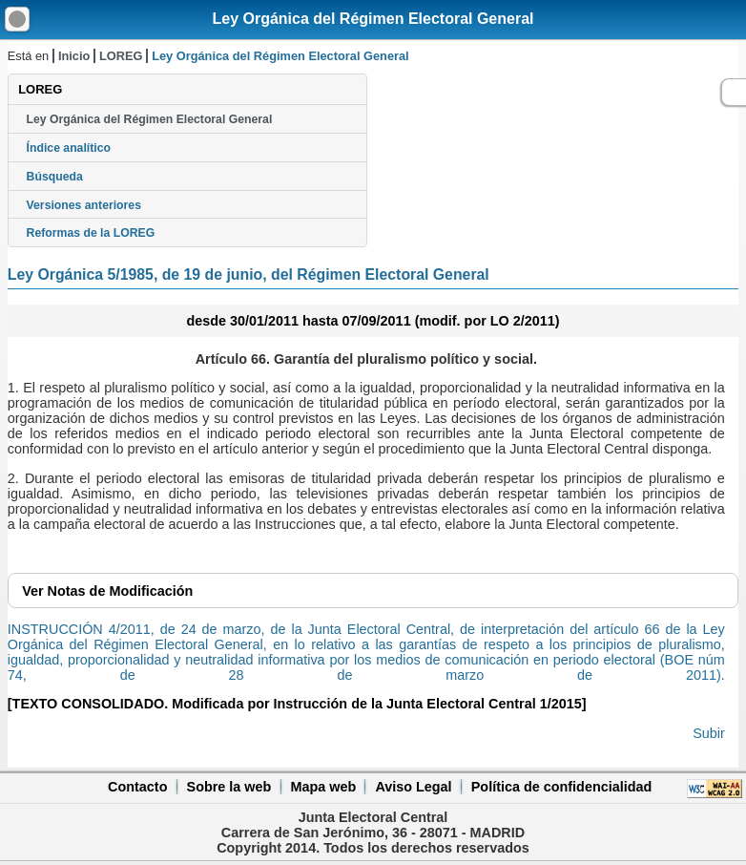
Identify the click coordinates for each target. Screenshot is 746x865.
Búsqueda (55, 176)
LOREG (121, 56)
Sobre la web (229, 786)
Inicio (74, 56)
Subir (709, 733)
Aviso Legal (413, 786)
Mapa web (323, 786)
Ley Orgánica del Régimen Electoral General (372, 19)
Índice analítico (69, 148)
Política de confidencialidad (562, 786)
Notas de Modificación (107, 591)
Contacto (137, 786)
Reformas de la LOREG (91, 233)
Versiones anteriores (84, 205)
